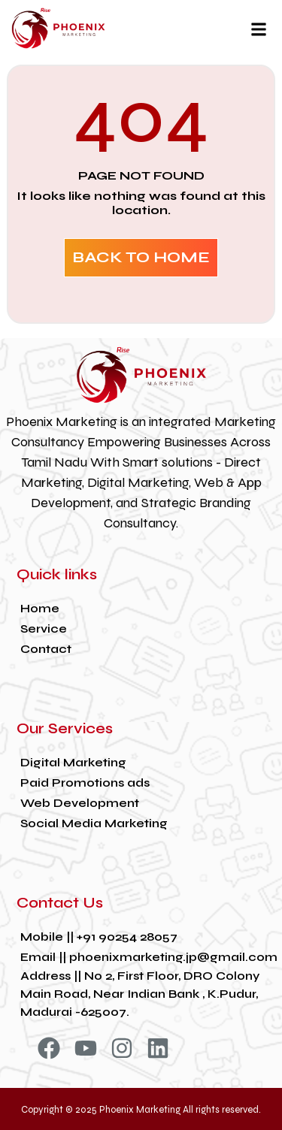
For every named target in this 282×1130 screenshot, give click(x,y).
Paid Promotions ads (85, 782)
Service (43, 628)
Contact (45, 649)
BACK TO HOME (141, 257)
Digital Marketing (73, 762)
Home (39, 608)
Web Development (79, 803)
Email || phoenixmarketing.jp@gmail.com (148, 957)
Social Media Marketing (94, 823)
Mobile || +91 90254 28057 (98, 936)
